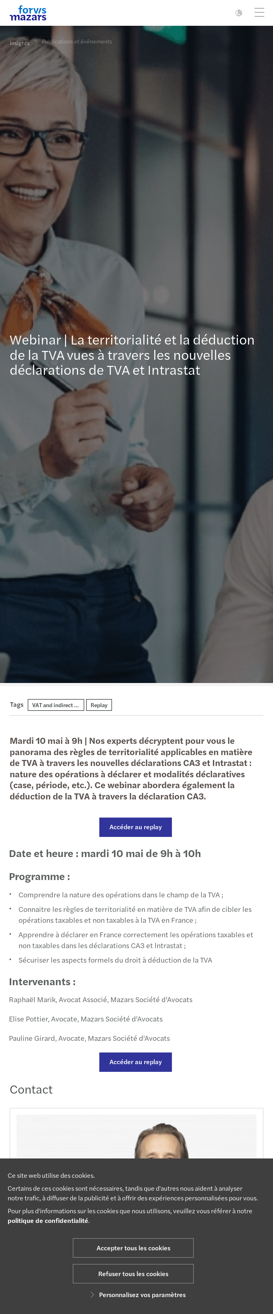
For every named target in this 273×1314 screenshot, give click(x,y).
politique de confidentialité (48, 1220)
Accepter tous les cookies (133, 1247)
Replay (99, 705)
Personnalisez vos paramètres (137, 1294)
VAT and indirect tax (57, 705)
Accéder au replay (132, 826)
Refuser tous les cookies (133, 1273)
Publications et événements (77, 37)
